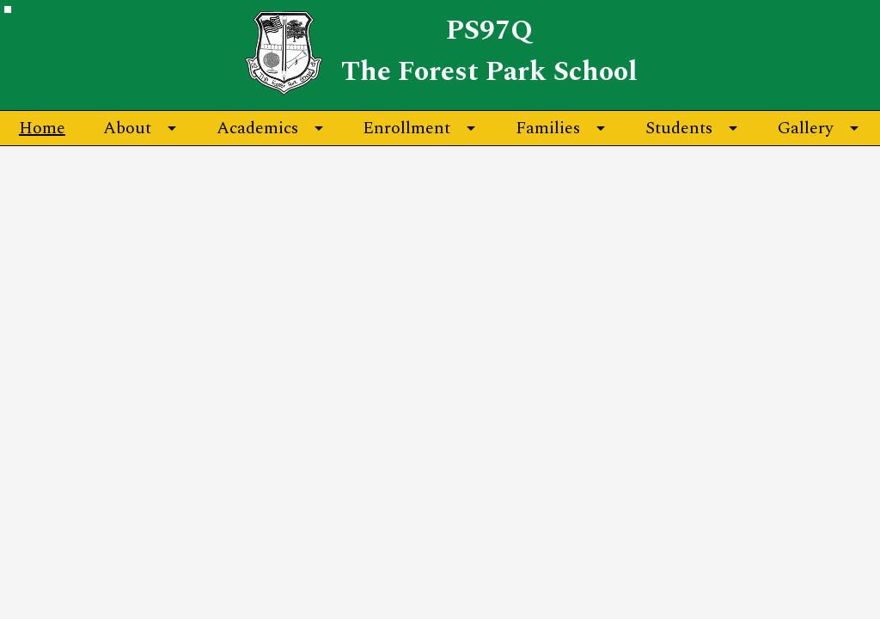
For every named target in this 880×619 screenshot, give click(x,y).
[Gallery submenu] (819, 128)
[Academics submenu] (271, 128)
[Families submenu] (561, 128)
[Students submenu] (693, 128)
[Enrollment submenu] (420, 128)
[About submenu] (141, 128)
